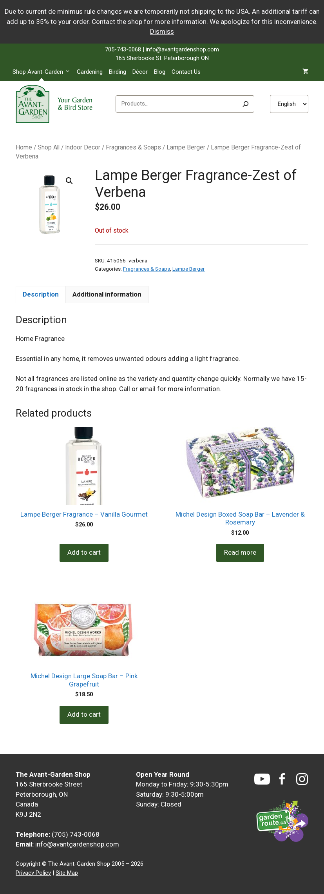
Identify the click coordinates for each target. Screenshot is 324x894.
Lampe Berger (186, 147)
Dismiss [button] (162, 31)
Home (24, 147)
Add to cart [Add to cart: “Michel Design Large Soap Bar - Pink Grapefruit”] (84, 714)
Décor (140, 71)
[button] (69, 181)
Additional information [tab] (106, 294)
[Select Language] (289, 104)
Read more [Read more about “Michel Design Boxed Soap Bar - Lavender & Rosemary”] (240, 552)
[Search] (245, 104)
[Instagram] (302, 779)
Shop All (49, 147)
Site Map (67, 872)
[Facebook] (282, 779)
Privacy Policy (33, 872)
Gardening (90, 71)
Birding (117, 71)
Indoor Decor (82, 147)
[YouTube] (262, 779)
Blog (159, 71)
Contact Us (186, 71)
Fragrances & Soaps (133, 147)
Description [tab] (41, 294)
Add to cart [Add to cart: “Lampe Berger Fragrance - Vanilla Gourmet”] (84, 552)
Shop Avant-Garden (43, 72)
